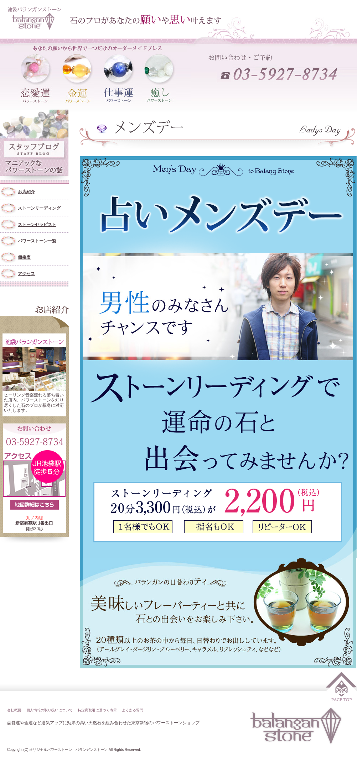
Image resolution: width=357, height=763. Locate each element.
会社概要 (14, 710)
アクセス (26, 273)
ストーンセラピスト (37, 224)
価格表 (24, 257)
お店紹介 (26, 191)
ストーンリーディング (39, 208)
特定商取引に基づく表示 (97, 710)
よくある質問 (132, 710)
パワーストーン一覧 (37, 240)
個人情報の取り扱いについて (49, 710)
